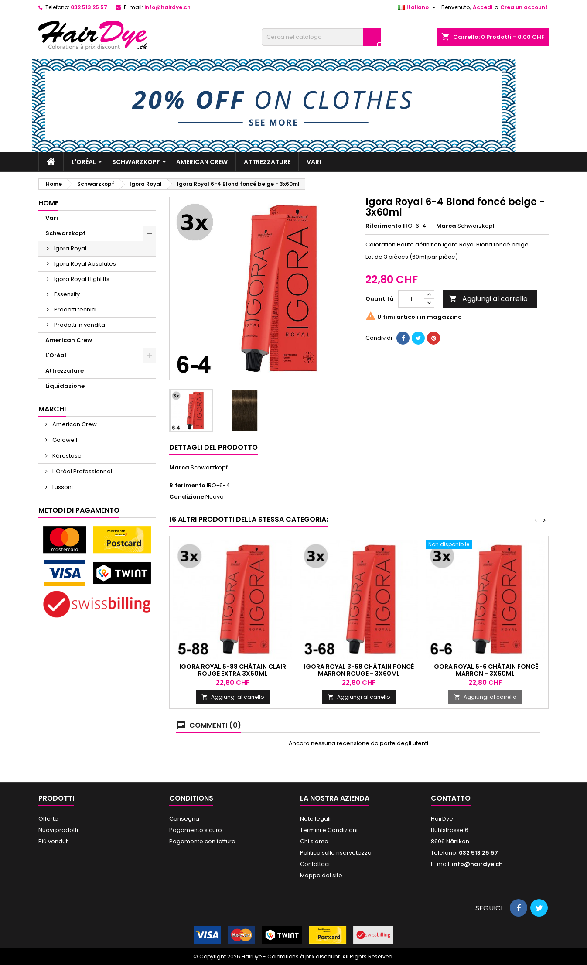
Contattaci (315, 864)
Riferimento (383, 226)
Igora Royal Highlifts (81, 279)
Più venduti (53, 841)
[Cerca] (321, 37)
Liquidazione (65, 386)
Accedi (482, 7)
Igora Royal (70, 248)
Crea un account (524, 7)
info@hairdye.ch (167, 7)
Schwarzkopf (136, 161)
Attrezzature (267, 161)
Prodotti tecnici (75, 309)
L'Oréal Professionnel (81, 471)
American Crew (202, 161)
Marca (446, 226)
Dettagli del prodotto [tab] (213, 447)
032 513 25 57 (89, 7)
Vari (314, 161)
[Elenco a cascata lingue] (418, 7)
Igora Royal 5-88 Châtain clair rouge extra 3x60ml (232, 670)
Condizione (186, 497)
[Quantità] (411, 299)
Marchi (52, 409)
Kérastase (66, 456)
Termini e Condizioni (329, 830)
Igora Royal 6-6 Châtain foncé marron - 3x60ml (485, 670)
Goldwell (64, 440)
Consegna (184, 818)
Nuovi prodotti (58, 830)
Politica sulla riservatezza (336, 853)
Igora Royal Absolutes (85, 264)
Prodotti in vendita (79, 325)
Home (48, 203)
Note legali (315, 818)
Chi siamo (314, 841)
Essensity (67, 294)
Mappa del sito (321, 875)
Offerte (48, 818)
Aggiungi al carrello (488, 299)
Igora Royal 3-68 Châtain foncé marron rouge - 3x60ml (359, 670)
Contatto (451, 798)
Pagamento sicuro (195, 830)
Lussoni (62, 487)
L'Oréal (84, 161)
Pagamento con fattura (202, 841)
